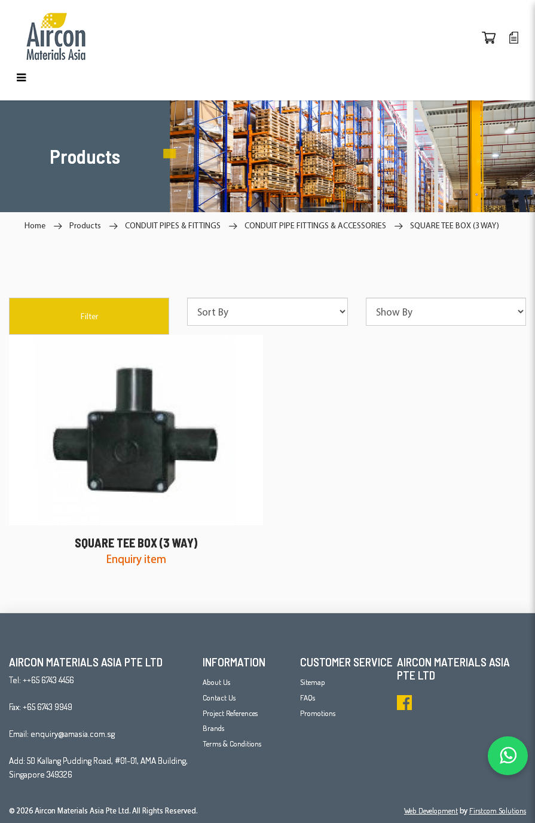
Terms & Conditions (232, 743)
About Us (216, 682)
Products (85, 225)
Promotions (317, 713)
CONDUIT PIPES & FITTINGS (173, 225)
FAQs (307, 697)
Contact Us (219, 697)
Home (35, 225)
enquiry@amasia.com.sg (72, 733)
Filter (89, 316)
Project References (230, 713)
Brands (213, 728)
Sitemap (312, 682)
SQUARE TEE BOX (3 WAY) (454, 225)
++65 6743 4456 (48, 680)
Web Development (431, 810)
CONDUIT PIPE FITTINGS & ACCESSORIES (315, 225)
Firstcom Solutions (497, 810)
